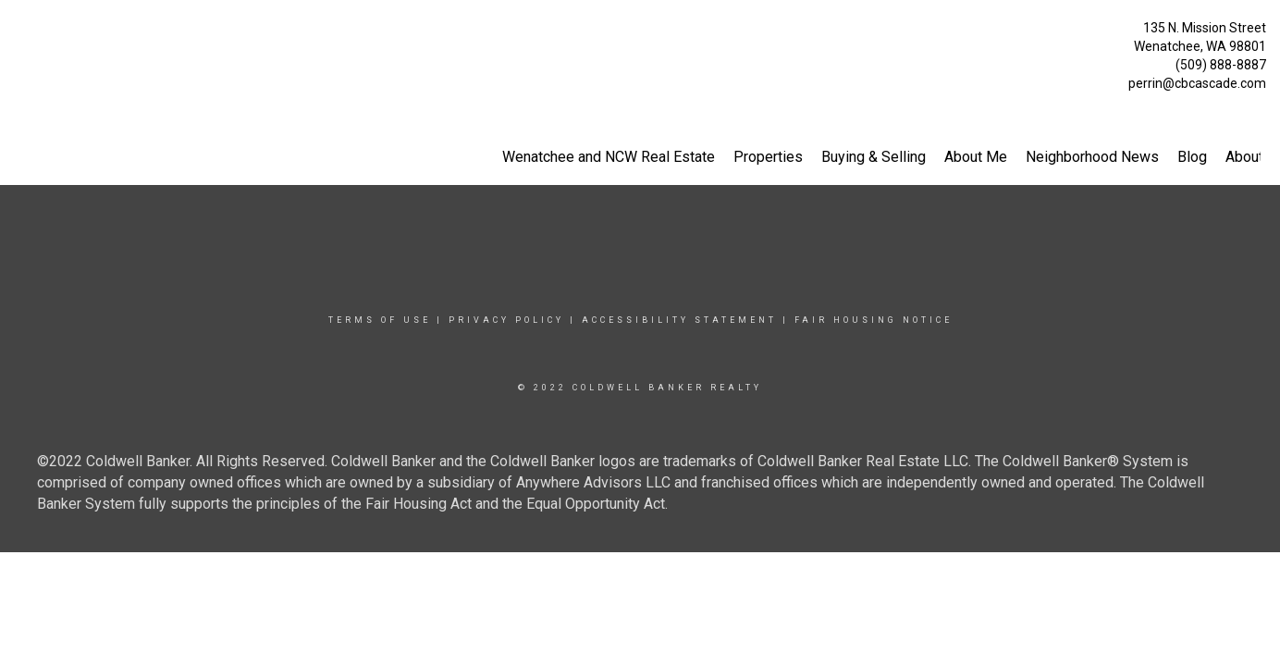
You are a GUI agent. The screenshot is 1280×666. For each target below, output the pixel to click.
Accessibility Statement (679, 320)
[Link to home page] (19, 33)
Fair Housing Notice (873, 320)
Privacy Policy (506, 320)
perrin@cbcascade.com (1197, 83)
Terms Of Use (379, 320)
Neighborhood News (1092, 157)
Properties (768, 157)
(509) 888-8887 (1220, 64)
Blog (1192, 157)
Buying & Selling (873, 157)
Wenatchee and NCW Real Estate (608, 157)
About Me (975, 157)
